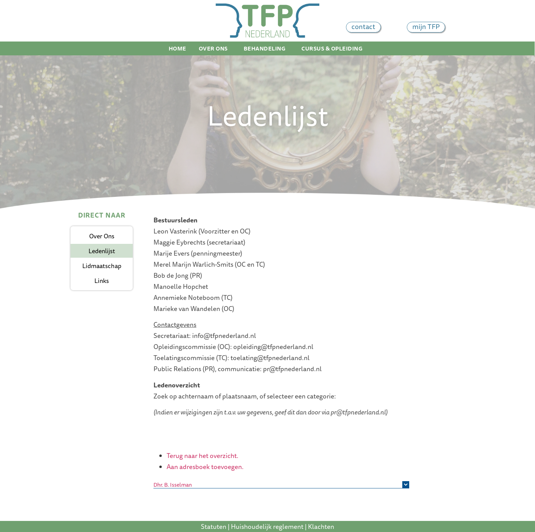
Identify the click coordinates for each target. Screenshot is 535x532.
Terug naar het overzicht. (202, 455)
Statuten (213, 526)
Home (177, 48)
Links (101, 280)
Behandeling (266, 48)
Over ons (215, 48)
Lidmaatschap (101, 265)
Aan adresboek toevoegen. (205, 466)
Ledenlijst (101, 251)
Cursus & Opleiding (333, 48)
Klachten (321, 526)
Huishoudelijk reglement (267, 526)
